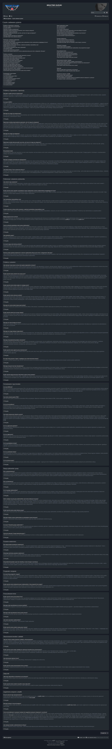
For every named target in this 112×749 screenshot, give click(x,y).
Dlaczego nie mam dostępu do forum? (11, 62)
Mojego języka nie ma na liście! (9, 46)
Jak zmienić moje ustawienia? (9, 41)
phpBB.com (81, 219)
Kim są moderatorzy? (61, 27)
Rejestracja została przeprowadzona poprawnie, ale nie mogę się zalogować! (18, 30)
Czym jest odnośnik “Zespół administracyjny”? (66, 35)
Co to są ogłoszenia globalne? (9, 79)
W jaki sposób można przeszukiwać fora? (65, 52)
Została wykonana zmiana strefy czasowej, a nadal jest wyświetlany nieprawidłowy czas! (20, 44)
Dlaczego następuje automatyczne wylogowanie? (13, 35)
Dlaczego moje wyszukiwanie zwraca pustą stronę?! (67, 54)
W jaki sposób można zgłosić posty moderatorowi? (13, 66)
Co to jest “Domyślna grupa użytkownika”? (65, 34)
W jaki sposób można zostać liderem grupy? (65, 31)
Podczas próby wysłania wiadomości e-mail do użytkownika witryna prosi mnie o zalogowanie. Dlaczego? (24, 51)
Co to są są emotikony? (8, 77)
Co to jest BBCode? (7, 74)
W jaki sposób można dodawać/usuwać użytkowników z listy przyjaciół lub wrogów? (73, 47)
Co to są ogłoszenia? (7, 81)
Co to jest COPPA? (7, 27)
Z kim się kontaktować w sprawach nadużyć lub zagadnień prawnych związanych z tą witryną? (75, 77)
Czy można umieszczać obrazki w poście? (11, 78)
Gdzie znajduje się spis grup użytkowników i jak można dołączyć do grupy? (71, 30)
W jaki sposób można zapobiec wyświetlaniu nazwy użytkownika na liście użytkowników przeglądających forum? (25, 42)
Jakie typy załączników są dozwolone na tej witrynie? (67, 69)
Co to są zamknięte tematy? (8, 83)
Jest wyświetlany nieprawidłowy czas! (10, 43)
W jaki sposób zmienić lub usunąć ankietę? (11, 61)
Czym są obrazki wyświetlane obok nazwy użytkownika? (14, 47)
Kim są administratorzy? (61, 26)
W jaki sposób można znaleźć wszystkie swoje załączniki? (68, 70)
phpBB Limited (41, 696)
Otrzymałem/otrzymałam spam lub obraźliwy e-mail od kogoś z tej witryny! (71, 42)
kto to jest (11, 714)
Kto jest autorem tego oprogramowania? (65, 75)
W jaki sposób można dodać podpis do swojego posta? (14, 57)
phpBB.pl (67, 219)
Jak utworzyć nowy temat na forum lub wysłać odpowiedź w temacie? (17, 55)
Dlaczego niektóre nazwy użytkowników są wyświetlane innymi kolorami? (71, 33)
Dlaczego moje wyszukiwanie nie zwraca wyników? (67, 53)
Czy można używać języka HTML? (10, 76)
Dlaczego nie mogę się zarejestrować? (11, 29)
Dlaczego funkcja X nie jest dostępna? (64, 76)
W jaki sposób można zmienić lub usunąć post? (12, 56)
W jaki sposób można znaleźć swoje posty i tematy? (67, 57)
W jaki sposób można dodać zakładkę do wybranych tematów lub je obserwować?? (73, 62)
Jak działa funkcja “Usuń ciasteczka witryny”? (12, 36)
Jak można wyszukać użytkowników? (64, 55)
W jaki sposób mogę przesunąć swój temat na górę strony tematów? (16, 70)
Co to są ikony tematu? (8, 84)
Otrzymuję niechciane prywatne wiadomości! (65, 41)
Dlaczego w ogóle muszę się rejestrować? (11, 26)
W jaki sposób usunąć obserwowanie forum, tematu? (67, 65)
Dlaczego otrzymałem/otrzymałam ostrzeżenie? (12, 65)
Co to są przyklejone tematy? (9, 82)
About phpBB (32, 697)
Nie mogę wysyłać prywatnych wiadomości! (65, 39)
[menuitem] (10, 16)
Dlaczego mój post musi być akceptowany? (11, 69)
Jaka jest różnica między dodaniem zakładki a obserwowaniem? (69, 61)
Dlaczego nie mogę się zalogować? (10, 31)
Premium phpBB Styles (60, 741)
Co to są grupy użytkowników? (63, 29)
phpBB (53, 740)
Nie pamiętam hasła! (7, 34)
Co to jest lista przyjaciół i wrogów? (64, 46)
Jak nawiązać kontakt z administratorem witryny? (66, 78)
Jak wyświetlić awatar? (7, 48)
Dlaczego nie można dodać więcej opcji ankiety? (13, 60)
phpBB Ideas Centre (71, 704)
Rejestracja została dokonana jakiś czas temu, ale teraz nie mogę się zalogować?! (19, 33)
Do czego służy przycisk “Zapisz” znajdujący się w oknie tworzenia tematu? (18, 67)
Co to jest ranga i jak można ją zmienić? (11, 49)
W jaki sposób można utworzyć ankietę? (11, 59)
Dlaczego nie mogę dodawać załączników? (11, 64)
